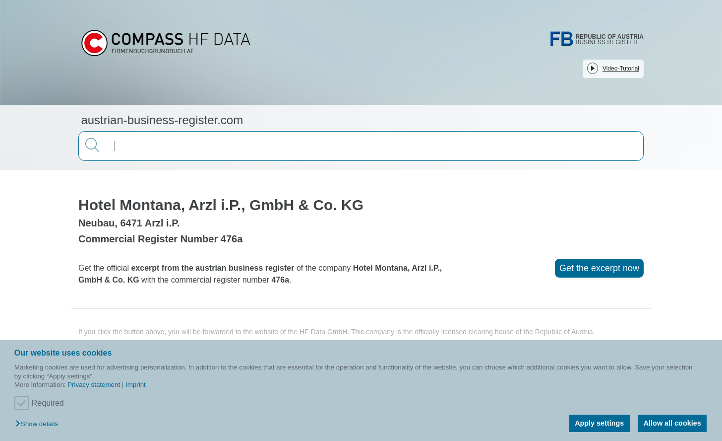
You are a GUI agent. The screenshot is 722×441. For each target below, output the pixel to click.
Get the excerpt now (599, 268)
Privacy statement (93, 384)
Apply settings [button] (599, 423)
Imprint (135, 384)
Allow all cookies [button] (672, 423)
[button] (39, 424)
